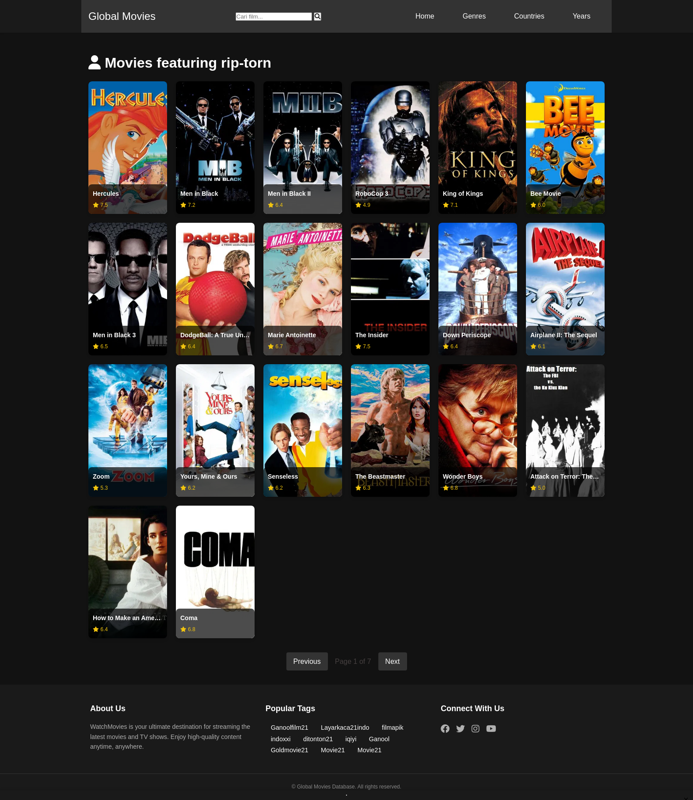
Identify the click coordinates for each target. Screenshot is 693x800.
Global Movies (122, 16)
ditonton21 (318, 739)
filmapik (393, 727)
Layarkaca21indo (345, 727)
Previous (307, 661)
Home (424, 16)
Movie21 (333, 750)
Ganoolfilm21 (289, 727)
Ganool (379, 739)
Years (581, 16)
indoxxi (281, 739)
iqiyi (351, 739)
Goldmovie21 (289, 750)
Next (392, 661)
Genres (474, 16)
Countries (529, 16)
